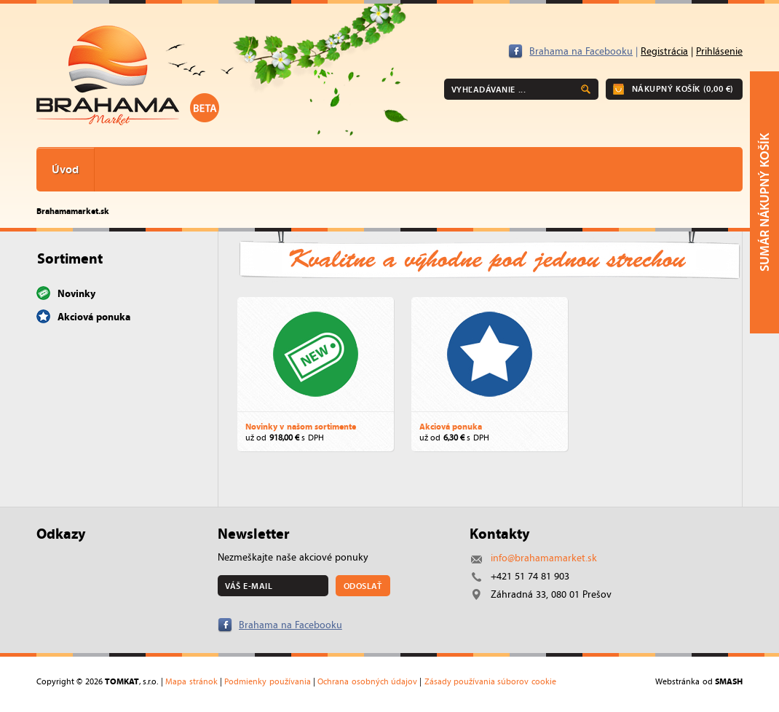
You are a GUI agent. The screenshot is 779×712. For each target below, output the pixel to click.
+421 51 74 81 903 (530, 576)
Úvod (65, 169)
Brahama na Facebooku (581, 51)
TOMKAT (122, 681)
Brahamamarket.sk (72, 210)
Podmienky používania (267, 681)
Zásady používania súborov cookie (490, 681)
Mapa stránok (191, 681)
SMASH (729, 681)
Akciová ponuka (94, 316)
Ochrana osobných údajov (367, 681)
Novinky (76, 293)
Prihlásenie (719, 51)
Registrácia (664, 51)
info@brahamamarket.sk (544, 558)
